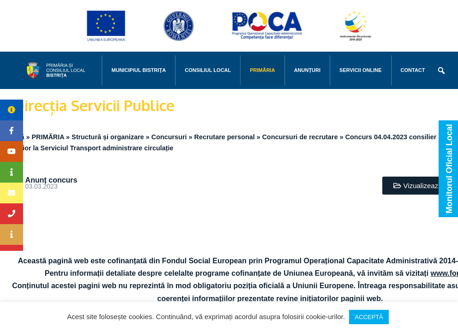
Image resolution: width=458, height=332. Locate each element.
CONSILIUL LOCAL (208, 70)
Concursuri (169, 137)
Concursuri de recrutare (300, 137)
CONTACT (413, 70)
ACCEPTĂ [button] (369, 317)
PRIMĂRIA (262, 70)
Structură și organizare (108, 137)
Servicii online (360, 70)
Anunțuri (307, 70)
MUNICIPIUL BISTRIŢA (138, 70)
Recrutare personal (224, 137)
